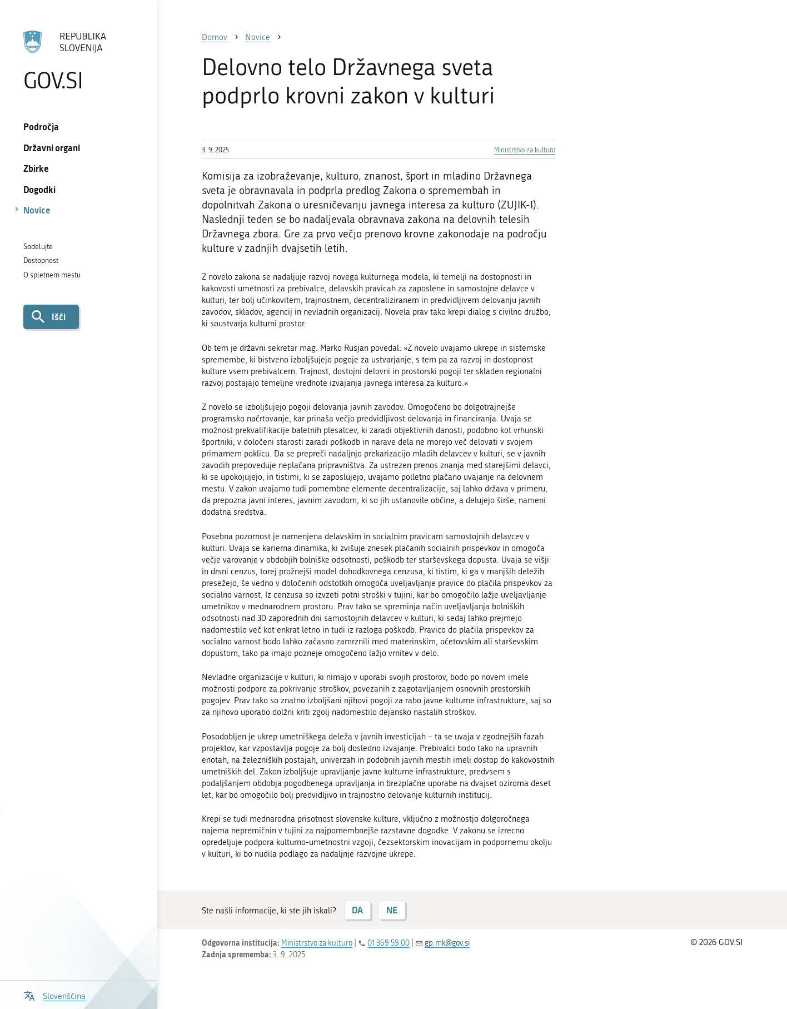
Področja (41, 126)
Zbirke (36, 168)
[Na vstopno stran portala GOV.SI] (79, 61)
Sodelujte (38, 246)
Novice (37, 209)
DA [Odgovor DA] (357, 909)
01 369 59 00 (388, 943)
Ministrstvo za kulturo (524, 150)
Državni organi (51, 147)
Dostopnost (40, 260)
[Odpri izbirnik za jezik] (54, 995)
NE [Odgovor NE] (391, 909)
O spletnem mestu (52, 275)
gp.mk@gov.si (447, 943)
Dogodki (39, 189)
